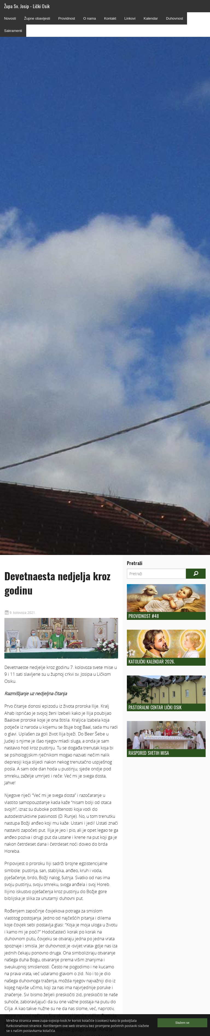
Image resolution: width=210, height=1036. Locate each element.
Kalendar (151, 18)
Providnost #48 (144, 616)
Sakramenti (13, 31)
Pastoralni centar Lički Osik (155, 707)
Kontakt (110, 18)
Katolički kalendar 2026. (152, 661)
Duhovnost (174, 18)
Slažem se (182, 1022)
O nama (89, 18)
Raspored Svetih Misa (149, 753)
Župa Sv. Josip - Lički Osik (26, 6)
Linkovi (129, 18)
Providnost (66, 18)
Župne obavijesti (37, 18)
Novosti (10, 18)
